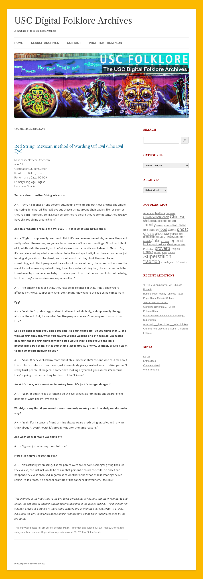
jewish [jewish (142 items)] (147, 241)
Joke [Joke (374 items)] (155, 240)
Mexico (115, 527)
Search (149, 129)
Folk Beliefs (46, 527)
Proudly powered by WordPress (29, 563)
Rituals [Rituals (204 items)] (148, 252)
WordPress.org (151, 369)
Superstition (47, 532)
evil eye (99, 527)
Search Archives (45, 42)
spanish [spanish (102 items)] (171, 252)
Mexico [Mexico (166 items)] (171, 244)
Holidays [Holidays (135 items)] (171, 236)
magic (107, 527)
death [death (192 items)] (172, 221)
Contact (74, 42)
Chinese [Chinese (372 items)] (177, 216)
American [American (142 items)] (149, 213)
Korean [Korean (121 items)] (165, 241)
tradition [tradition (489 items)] (151, 261)
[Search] (185, 140)
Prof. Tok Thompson (105, 42)
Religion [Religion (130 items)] (175, 249)
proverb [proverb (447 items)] (162, 248)
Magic (66, 527)
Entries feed (149, 361)
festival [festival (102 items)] (160, 226)
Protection (76, 527)
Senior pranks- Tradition (155, 302)
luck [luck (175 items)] (146, 244)
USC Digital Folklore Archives (73, 20)
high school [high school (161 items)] (150, 236)
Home (18, 42)
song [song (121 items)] (164, 252)
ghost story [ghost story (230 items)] (163, 233)
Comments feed (151, 365)
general (58, 527)
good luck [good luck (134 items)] (177, 233)
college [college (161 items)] (162, 220)
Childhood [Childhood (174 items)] (150, 217)
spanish (36, 532)
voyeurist (59, 532)
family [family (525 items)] (149, 224)
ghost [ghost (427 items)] (182, 229)
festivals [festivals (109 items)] (168, 225)
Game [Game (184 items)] (172, 229)
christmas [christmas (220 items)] (150, 221)
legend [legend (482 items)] (176, 240)
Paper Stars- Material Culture (158, 298)
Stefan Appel (93, 532)
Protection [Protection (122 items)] (148, 249)
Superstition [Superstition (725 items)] (157, 256)
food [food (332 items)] (163, 229)
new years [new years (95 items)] (181, 245)
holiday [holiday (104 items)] (161, 237)
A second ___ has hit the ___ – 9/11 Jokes (165, 324)
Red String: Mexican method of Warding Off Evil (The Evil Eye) (68, 149)
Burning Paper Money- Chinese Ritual (163, 293)
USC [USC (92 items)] (177, 262)
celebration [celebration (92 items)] (170, 213)
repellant (26, 532)
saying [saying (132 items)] (157, 252)
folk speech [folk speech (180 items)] (151, 229)
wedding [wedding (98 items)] (183, 262)
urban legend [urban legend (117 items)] (167, 262)
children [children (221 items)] (163, 217)
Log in (146, 356)
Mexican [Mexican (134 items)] (161, 244)
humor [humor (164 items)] (180, 236)
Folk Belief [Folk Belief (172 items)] (179, 225)
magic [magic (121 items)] (152, 244)
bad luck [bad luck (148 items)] (160, 213)
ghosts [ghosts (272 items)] (148, 233)
